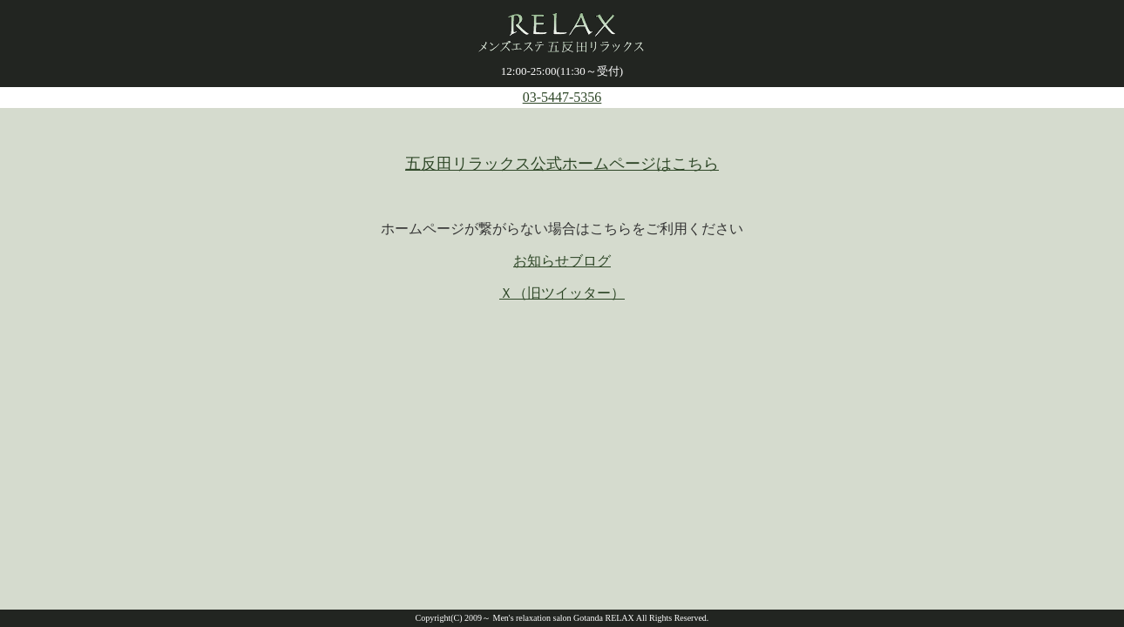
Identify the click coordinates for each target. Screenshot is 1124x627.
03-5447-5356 (562, 97)
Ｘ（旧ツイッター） (562, 293)
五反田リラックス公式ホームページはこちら (562, 163)
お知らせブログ (562, 260)
